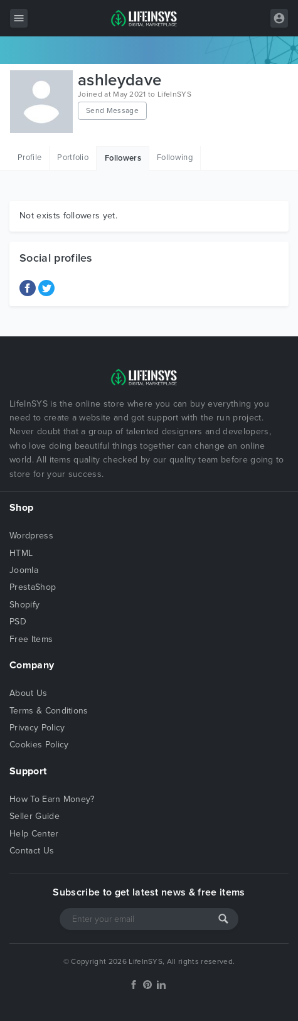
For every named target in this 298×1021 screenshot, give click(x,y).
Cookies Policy (38, 744)
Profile (29, 157)
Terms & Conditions (48, 710)
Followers (123, 158)
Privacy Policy (37, 727)
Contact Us (31, 850)
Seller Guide (34, 816)
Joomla (23, 570)
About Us (28, 693)
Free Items (31, 639)
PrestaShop (32, 587)
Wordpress (31, 535)
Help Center (34, 833)
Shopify (24, 604)
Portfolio (72, 157)
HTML (21, 553)
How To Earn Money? (52, 799)
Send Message (112, 110)
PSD (17, 621)
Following (175, 157)
